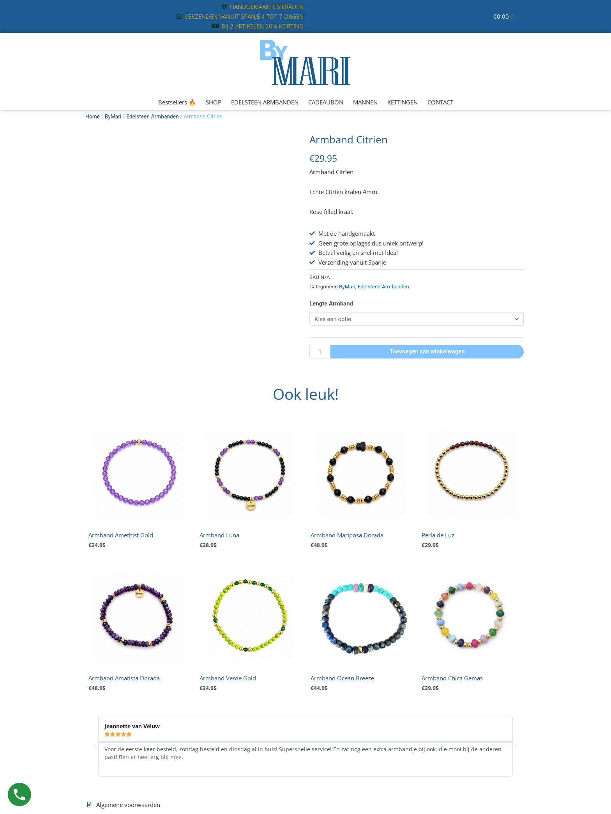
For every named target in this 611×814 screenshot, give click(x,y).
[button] (95, 746)
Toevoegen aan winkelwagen (427, 351)
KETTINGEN (402, 102)
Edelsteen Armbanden (152, 116)
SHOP (213, 102)
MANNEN (365, 102)
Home (92, 116)
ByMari (113, 116)
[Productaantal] (319, 351)
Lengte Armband (331, 303)
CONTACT (440, 102)
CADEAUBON (325, 102)
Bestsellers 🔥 (177, 102)
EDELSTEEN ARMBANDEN (264, 102)
